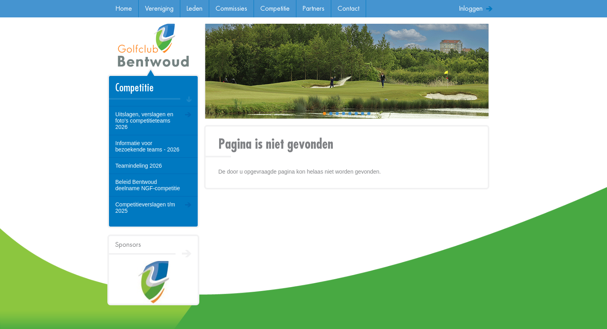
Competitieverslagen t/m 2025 (145, 207)
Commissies (231, 9)
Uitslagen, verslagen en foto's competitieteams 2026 (144, 120)
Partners (313, 9)
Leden (194, 9)
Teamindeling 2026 (138, 166)
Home (123, 9)
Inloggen (471, 9)
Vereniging (159, 9)
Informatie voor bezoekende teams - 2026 (147, 146)
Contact (348, 9)
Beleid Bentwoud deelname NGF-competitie (147, 185)
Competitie (275, 9)
